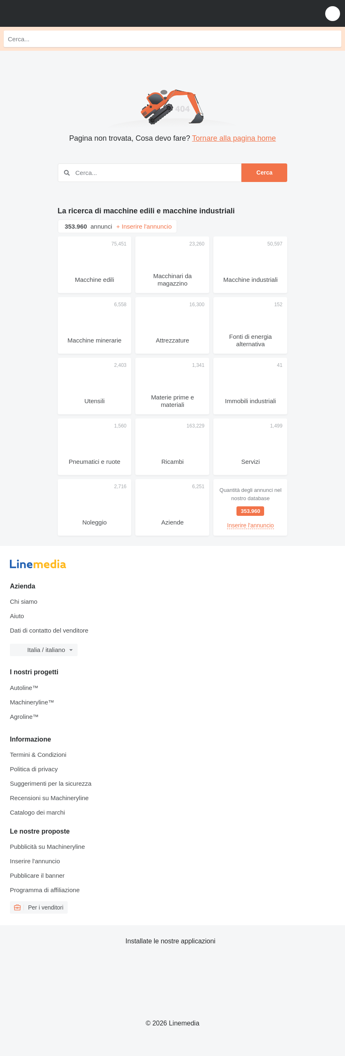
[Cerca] (333, 39)
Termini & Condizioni (38, 754)
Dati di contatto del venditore (49, 630)
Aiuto (17, 615)
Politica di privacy (34, 769)
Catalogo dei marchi (37, 812)
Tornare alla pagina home (234, 138)
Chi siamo (24, 601)
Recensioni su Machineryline (49, 797)
